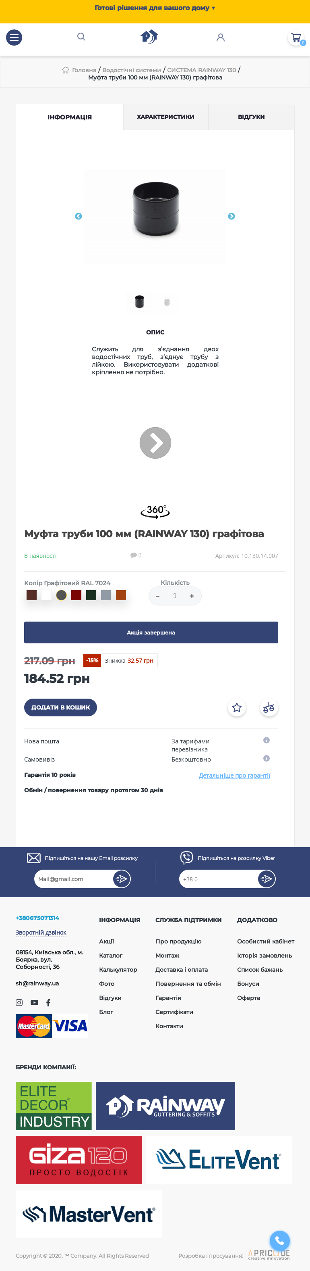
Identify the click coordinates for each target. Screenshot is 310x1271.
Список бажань (260, 969)
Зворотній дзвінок (41, 932)
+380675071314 (37, 918)
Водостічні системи (131, 70)
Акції (106, 941)
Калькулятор (118, 969)
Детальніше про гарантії (234, 775)
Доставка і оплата (181, 969)
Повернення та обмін (188, 983)
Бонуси (248, 983)
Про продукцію (178, 941)
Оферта (248, 998)
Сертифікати (174, 1012)
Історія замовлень (264, 955)
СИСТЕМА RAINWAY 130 (201, 70)
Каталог (110, 955)
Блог (106, 1012)
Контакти (169, 1026)
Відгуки (110, 998)
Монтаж (167, 955)
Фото (106, 983)
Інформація (70, 117)
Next (231, 217)
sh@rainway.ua (37, 983)
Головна (84, 70)
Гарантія (168, 998)
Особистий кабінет (265, 941)
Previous (78, 217)
